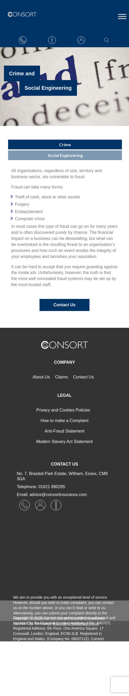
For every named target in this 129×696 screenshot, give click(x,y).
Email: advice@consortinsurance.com (52, 494)
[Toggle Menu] (122, 16)
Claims (61, 377)
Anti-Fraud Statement (64, 431)
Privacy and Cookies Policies (63, 410)
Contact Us (64, 305)
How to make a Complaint (64, 420)
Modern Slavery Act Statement (64, 441)
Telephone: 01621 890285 (41, 486)
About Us (41, 377)
